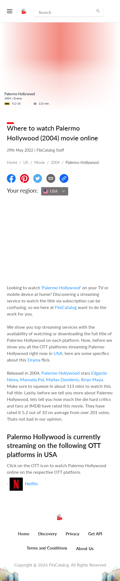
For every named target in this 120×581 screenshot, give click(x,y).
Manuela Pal (32, 379)
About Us (85, 548)
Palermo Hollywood (60, 372)
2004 (55, 162)
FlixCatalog (66, 307)
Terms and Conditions (47, 547)
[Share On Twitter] (37, 178)
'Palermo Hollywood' (61, 287)
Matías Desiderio (62, 379)
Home (12, 162)
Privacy (72, 533)
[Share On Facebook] (11, 178)
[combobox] (54, 191)
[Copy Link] (64, 178)
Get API (95, 533)
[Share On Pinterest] (24, 178)
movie (39, 162)
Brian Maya (92, 379)
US (25, 162)
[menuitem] (23, 536)
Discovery (47, 533)
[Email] (50, 178)
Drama (33, 359)
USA (58, 353)
